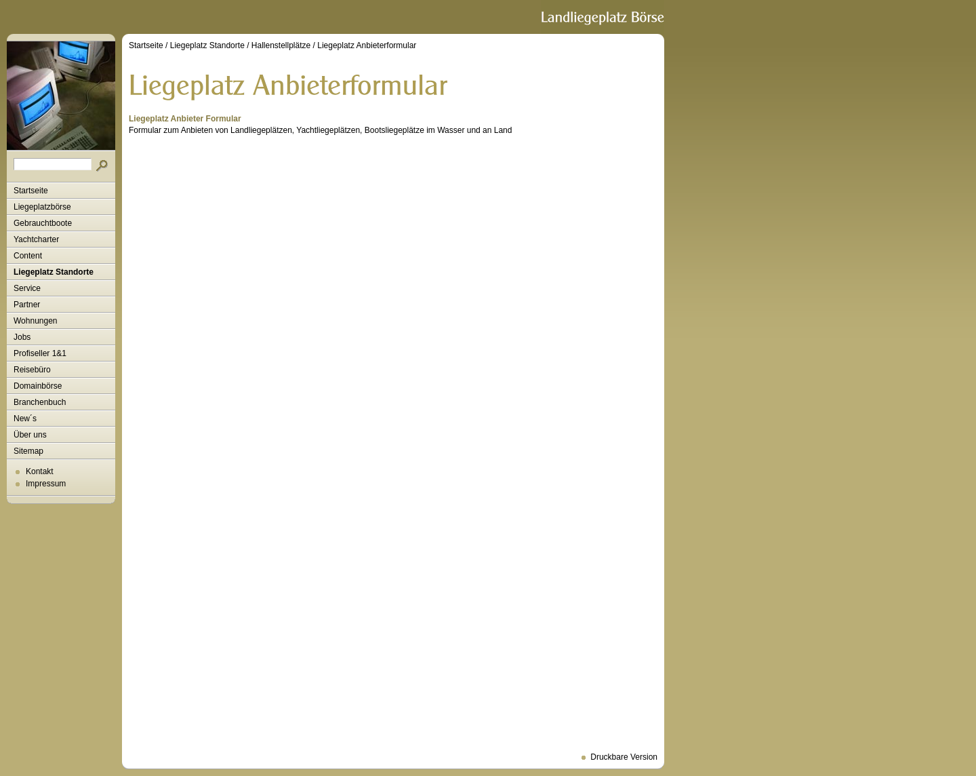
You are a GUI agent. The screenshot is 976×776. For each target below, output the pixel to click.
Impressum (46, 483)
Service (27, 288)
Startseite (31, 190)
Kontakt (40, 471)
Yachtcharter (36, 239)
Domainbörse (38, 386)
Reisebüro (32, 369)
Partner (27, 304)
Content (28, 255)
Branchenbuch (40, 402)
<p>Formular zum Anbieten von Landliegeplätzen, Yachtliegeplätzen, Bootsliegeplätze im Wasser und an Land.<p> (393, 440)
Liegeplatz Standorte (54, 272)
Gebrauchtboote (43, 223)
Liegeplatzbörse (42, 207)
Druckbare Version (623, 757)
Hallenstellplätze (280, 45)
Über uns (30, 435)
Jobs (22, 337)
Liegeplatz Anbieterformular (366, 45)
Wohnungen (36, 321)
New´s (25, 418)
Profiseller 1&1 (40, 353)
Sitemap (28, 451)
